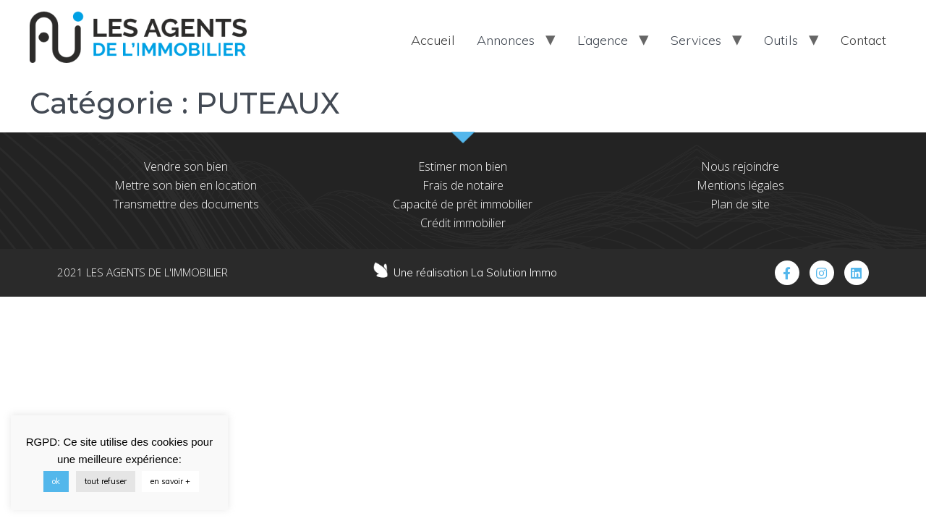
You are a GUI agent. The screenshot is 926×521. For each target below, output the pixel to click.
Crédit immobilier (463, 223)
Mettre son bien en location (185, 185)
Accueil (433, 40)
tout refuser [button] (106, 481)
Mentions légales (740, 185)
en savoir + (170, 481)
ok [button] (56, 481)
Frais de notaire (463, 185)
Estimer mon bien (462, 166)
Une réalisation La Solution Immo (475, 272)
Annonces (506, 40)
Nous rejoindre (740, 166)
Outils (781, 40)
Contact (863, 40)
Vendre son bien (186, 166)
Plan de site (740, 204)
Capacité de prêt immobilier (462, 204)
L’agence (602, 40)
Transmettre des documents (186, 204)
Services (696, 40)
